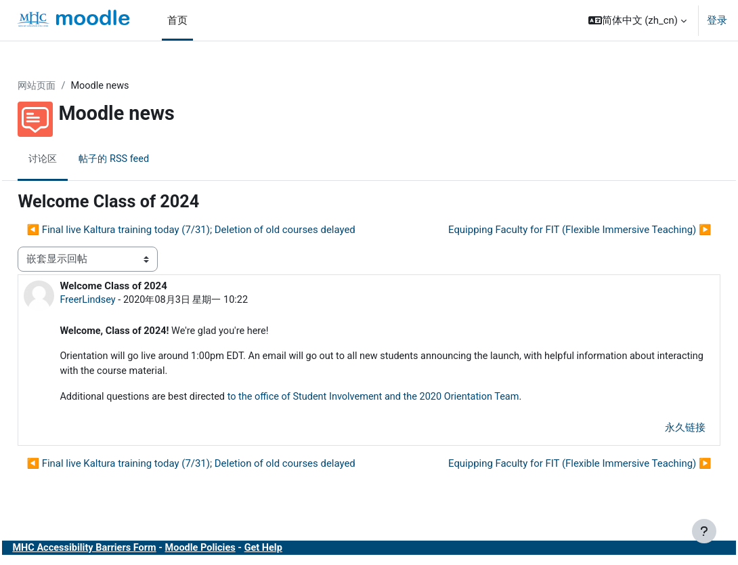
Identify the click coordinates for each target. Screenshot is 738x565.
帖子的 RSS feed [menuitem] (148, 159)
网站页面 (68, 86)
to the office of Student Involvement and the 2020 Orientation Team (413, 399)
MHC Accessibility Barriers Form (117, 551)
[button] (637, 20)
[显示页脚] (704, 531)
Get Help (301, 551)
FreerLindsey (119, 300)
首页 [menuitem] (177, 20)
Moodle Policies (236, 551)
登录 (717, 20)
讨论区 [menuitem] (74, 159)
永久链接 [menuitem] (654, 430)
